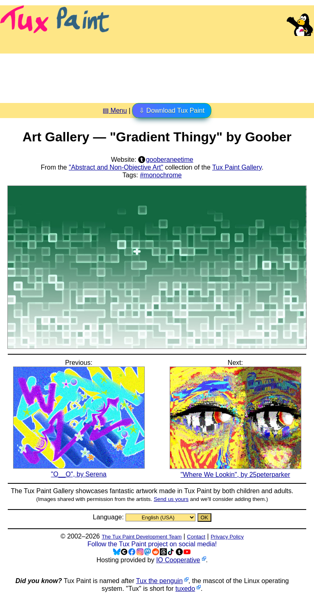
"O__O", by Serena (79, 470)
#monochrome (161, 175)
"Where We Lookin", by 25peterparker (235, 470)
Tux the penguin (159, 580)
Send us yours (171, 499)
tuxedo (185, 588)
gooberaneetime (169, 159)
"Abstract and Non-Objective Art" (116, 167)
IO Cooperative (178, 560)
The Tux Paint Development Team (142, 537)
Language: (109, 517)
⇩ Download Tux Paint (171, 110)
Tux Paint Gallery (237, 167)
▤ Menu (115, 110)
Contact (196, 537)
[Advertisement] (157, 75)
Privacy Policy (227, 537)
